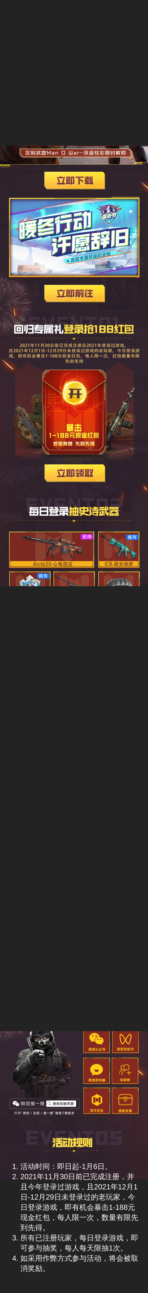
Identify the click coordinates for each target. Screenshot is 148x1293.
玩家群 (125, 1071)
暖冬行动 (74, 293)
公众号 (96, 1040)
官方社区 (97, 1101)
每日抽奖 (75, 665)
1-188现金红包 (74, 426)
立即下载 (75, 178)
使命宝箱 (124, 1101)
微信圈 (96, 1071)
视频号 (125, 1040)
